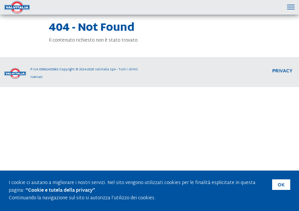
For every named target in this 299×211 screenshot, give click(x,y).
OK (281, 185)
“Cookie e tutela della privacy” (60, 190)
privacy (282, 71)
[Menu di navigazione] (291, 6)
